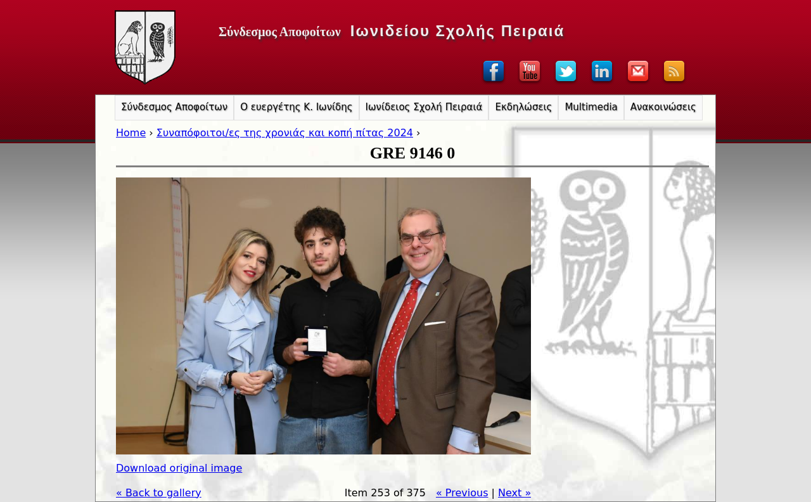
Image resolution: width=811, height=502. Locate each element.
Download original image (179, 468)
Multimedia (591, 107)
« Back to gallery (158, 493)
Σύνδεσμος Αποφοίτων (174, 107)
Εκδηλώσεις (523, 107)
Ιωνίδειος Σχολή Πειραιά (424, 107)
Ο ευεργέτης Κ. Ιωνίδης (296, 107)
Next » (514, 493)
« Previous (462, 493)
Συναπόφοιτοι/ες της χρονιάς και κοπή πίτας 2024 (284, 133)
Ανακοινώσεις (663, 107)
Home (131, 133)
